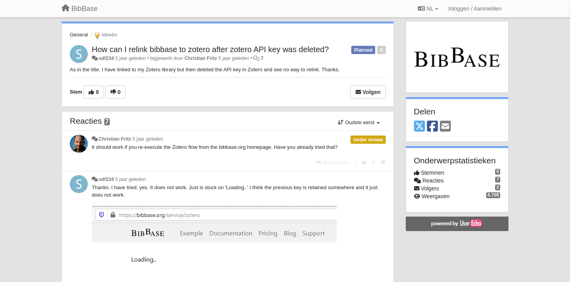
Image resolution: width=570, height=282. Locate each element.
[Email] (445, 127)
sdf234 (106, 58)
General (79, 35)
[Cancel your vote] (374, 162)
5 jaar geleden (148, 139)
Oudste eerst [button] (359, 122)
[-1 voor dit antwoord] (383, 162)
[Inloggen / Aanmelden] (475, 8)
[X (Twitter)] (419, 127)
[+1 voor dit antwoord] (364, 162)
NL (428, 8)
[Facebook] (432, 127)
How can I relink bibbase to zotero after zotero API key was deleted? (210, 49)
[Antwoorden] (333, 162)
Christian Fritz (201, 58)
